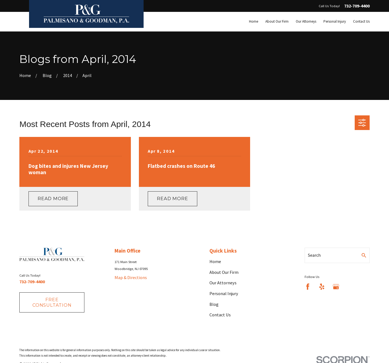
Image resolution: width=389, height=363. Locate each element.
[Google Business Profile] (336, 286)
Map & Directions (131, 277)
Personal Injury (223, 293)
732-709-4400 (357, 6)
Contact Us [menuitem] (361, 21)
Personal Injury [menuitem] (334, 21)
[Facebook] (308, 286)
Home (215, 261)
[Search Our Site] (364, 255)
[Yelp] (322, 286)
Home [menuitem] (253, 21)
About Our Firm (223, 272)
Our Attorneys (223, 282)
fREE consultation (52, 302)
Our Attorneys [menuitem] (306, 21)
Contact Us (220, 314)
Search (314, 255)
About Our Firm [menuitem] (277, 21)
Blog (214, 304)
